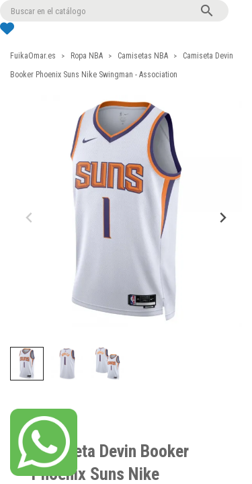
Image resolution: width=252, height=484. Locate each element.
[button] (27, 363)
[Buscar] (114, 11)
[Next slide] (222, 217)
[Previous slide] (30, 217)
